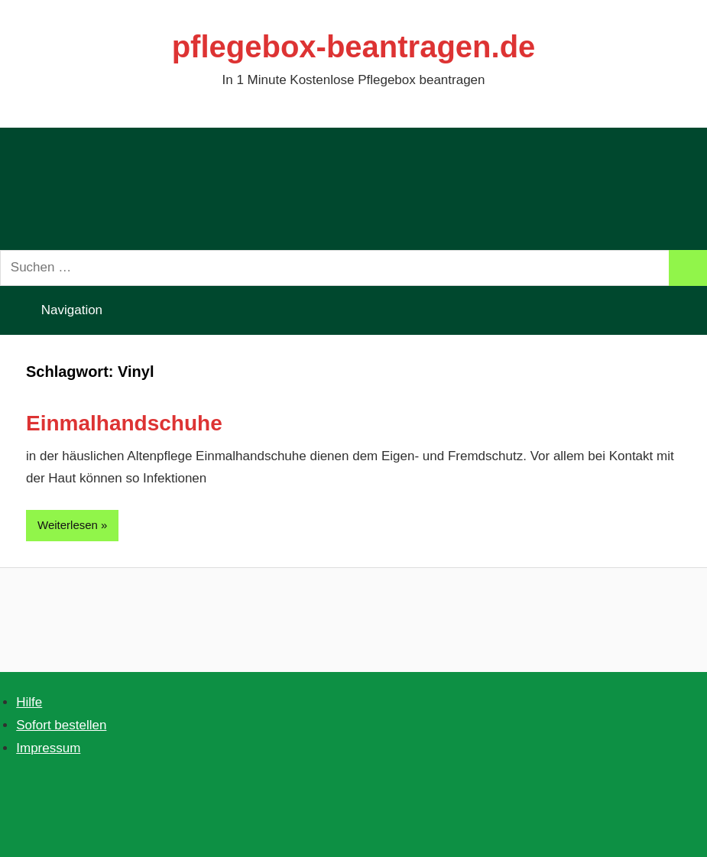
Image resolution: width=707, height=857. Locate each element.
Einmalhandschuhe (124, 423)
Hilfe (29, 702)
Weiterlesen (67, 524)
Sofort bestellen (61, 725)
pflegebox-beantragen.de (354, 46)
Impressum (48, 748)
